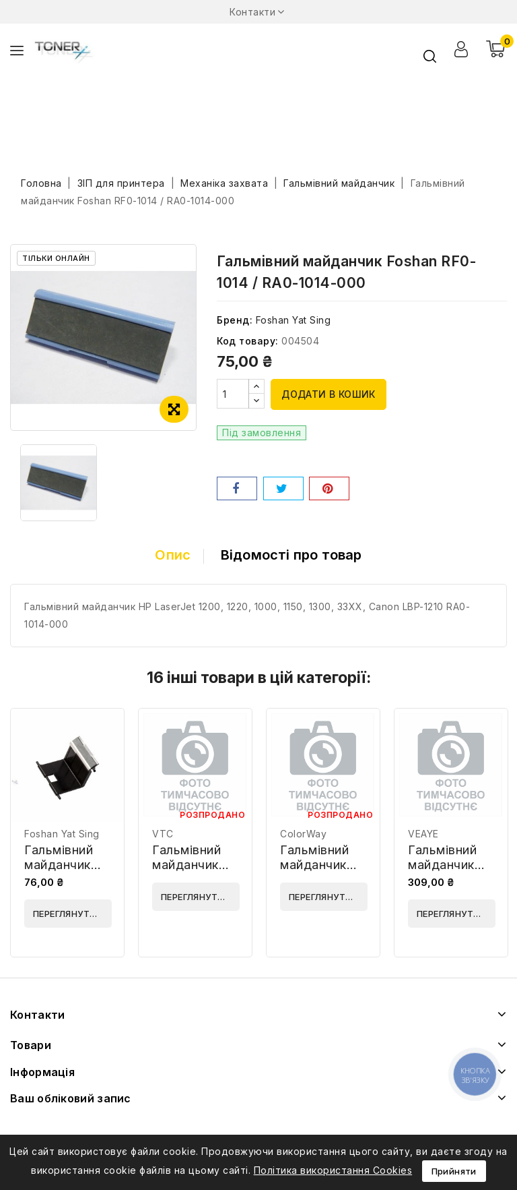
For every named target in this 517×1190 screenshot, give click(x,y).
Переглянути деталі (72, 913)
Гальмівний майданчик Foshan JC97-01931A (65, 872)
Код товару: (248, 341)
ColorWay (303, 833)
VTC (163, 833)
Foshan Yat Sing (293, 320)
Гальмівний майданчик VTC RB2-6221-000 (186, 872)
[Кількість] (233, 394)
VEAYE (423, 833)
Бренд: (234, 320)
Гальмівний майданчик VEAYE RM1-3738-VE (445, 872)
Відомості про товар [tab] (291, 555)
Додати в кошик (328, 394)
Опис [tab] (173, 555)
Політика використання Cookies (333, 1170)
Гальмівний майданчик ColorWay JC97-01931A (320, 872)
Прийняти (454, 1171)
